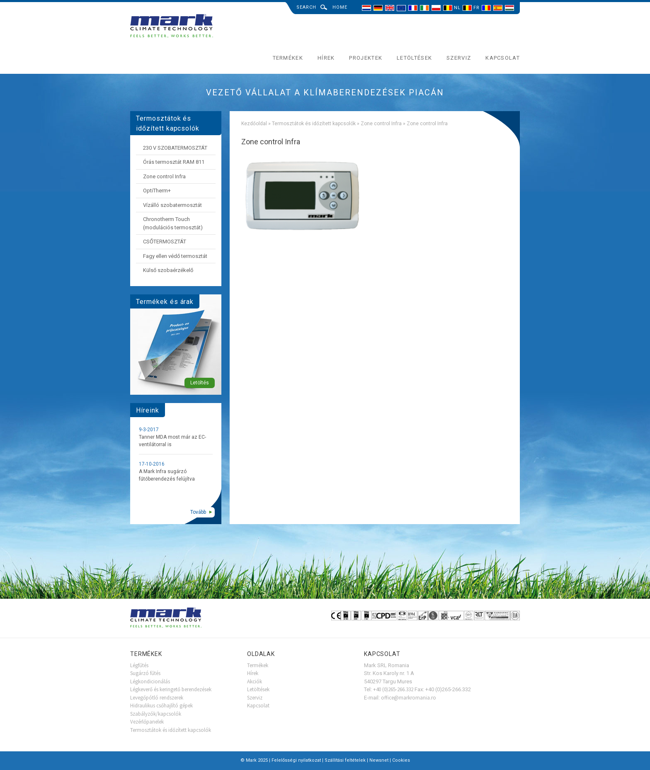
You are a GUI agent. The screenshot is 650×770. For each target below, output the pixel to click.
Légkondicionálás (150, 681)
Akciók (254, 681)
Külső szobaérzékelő (168, 270)
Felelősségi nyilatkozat (296, 760)
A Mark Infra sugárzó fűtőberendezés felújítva (167, 475)
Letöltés (199, 383)
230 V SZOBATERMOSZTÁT (175, 148)
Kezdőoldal (254, 123)
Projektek (365, 58)
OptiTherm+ (157, 190)
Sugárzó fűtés (145, 673)
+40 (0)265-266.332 (393, 689)
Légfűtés (139, 665)
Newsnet (378, 760)
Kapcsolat (502, 58)
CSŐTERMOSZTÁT (164, 241)
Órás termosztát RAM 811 (173, 162)
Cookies (401, 760)
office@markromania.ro (408, 697)
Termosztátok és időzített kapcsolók (314, 123)
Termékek (288, 58)
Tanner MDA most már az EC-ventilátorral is (172, 440)
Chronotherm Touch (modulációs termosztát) (173, 223)
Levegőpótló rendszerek (156, 697)
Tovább (198, 512)
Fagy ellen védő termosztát (175, 256)
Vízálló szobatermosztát (172, 205)
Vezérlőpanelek (147, 721)
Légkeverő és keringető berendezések (170, 689)
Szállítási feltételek (345, 760)
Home (339, 7)
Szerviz (458, 58)
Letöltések (414, 58)
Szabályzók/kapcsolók (155, 713)
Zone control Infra (381, 123)
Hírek (326, 58)
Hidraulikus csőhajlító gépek (161, 705)
